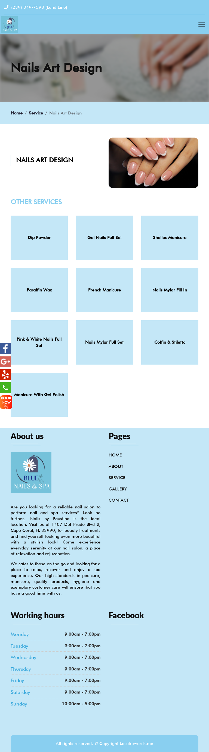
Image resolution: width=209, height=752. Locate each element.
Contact (119, 500)
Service (36, 113)
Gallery (118, 489)
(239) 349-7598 (35, 7)
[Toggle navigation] (201, 24)
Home (17, 113)
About (116, 466)
